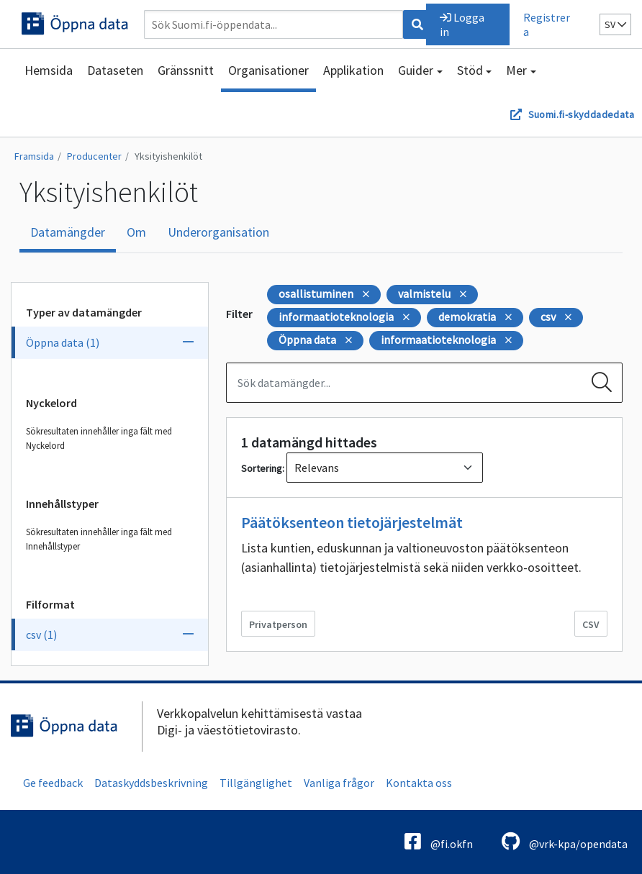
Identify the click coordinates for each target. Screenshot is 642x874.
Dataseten (115, 70)
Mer (516, 70)
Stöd (470, 70)
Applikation (353, 70)
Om (136, 232)
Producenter (94, 156)
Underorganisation (218, 232)
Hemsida (48, 70)
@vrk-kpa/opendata (565, 841)
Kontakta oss (419, 782)
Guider (415, 70)
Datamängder (67, 232)
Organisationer (268, 70)
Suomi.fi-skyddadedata (581, 114)
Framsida (34, 156)
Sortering (261, 468)
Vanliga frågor (339, 782)
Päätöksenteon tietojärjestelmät (352, 522)
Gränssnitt (186, 70)
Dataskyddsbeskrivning (151, 782)
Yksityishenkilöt (168, 156)
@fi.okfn (438, 841)
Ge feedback (53, 782)
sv (615, 24)
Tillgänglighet (256, 782)
